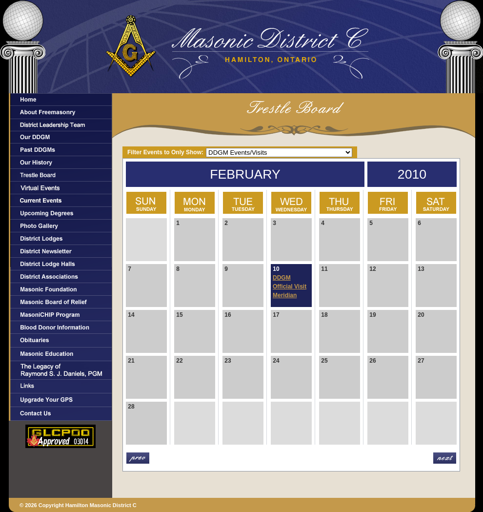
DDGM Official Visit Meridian (289, 286)
